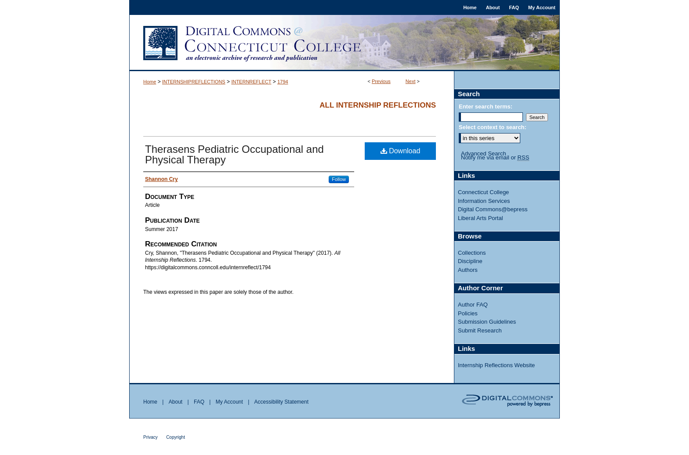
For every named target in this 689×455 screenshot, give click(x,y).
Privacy (150, 437)
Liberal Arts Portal (480, 218)
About (175, 402)
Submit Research (480, 330)
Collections (472, 252)
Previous (381, 81)
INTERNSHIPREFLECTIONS (193, 81)
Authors (468, 270)
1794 (282, 81)
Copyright (175, 437)
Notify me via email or (495, 157)
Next (411, 81)
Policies (468, 313)
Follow (339, 179)
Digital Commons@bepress (492, 209)
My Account (229, 402)
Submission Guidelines (487, 321)
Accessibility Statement (281, 402)
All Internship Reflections (377, 105)
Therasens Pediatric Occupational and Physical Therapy (234, 154)
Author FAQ (473, 304)
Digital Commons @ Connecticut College (344, 43)
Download (401, 151)
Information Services (484, 201)
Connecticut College (483, 192)
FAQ (199, 402)
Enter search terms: (485, 106)
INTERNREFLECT (251, 81)
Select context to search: (492, 127)
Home (149, 81)
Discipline (470, 261)
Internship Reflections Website (496, 365)
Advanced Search (483, 153)
